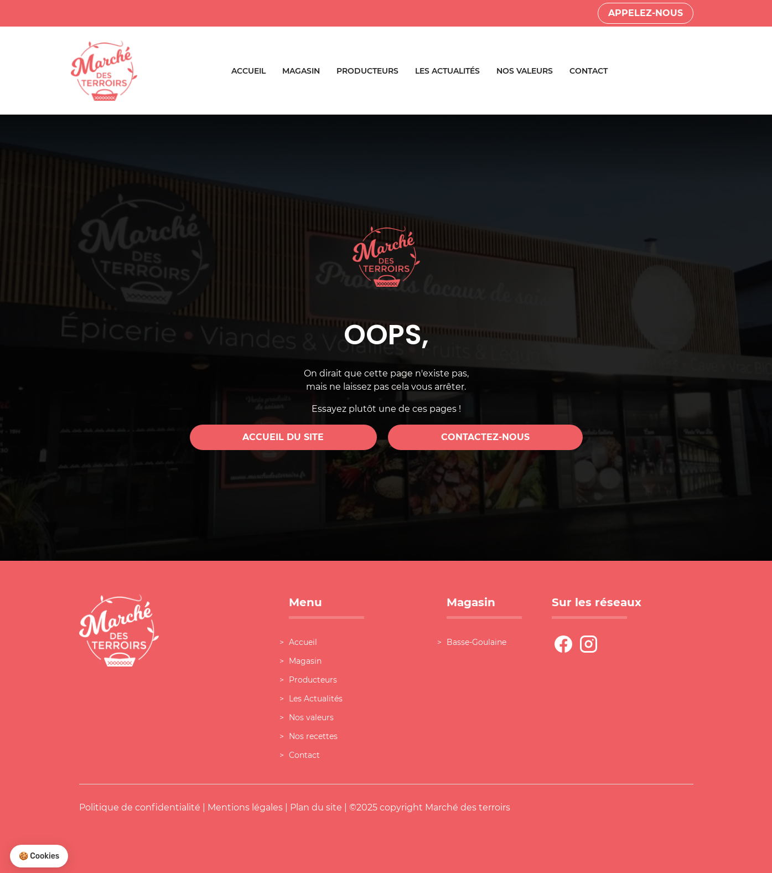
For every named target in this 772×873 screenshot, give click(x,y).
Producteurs (367, 71)
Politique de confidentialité (139, 807)
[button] (39, 856)
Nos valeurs (524, 71)
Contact (588, 71)
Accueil (248, 71)
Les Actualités (447, 71)
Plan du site (316, 807)
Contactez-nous (485, 437)
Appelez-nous (645, 13)
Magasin (301, 71)
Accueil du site (283, 437)
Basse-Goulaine (476, 642)
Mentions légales (245, 807)
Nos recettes (313, 736)
